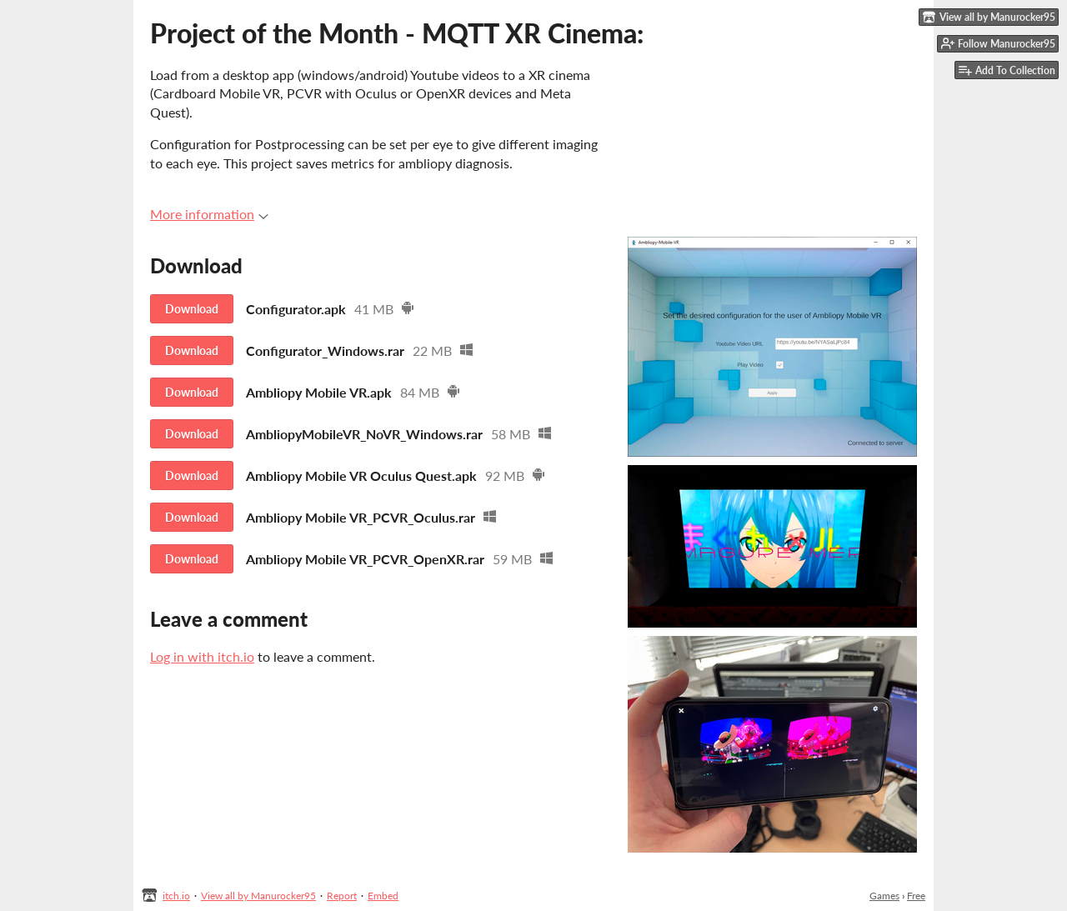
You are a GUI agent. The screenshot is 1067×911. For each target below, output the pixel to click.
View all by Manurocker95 (258, 895)
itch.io (176, 895)
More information (209, 214)
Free (916, 895)
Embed (383, 895)
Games (884, 895)
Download (191, 309)
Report (342, 895)
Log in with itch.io (202, 656)
